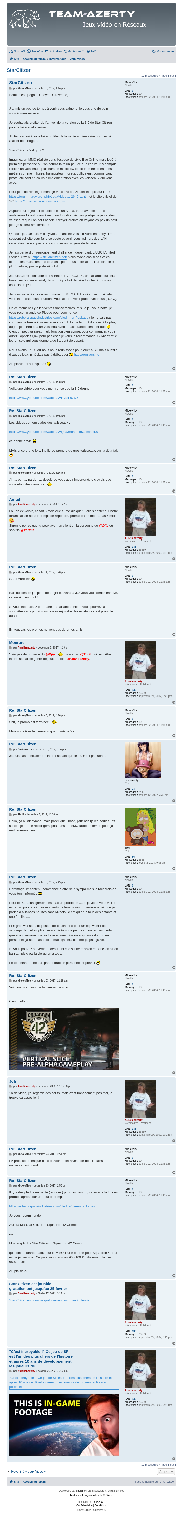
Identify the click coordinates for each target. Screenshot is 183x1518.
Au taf (14, 499)
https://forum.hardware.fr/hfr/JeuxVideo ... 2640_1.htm (48, 196)
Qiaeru (109, 1495)
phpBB (80, 1490)
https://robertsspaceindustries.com (40, 201)
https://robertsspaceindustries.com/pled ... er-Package (48, 317)
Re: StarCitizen (22, 377)
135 (134, 546)
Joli (12, 1081)
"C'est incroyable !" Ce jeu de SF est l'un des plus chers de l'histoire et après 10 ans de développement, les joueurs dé (41, 1358)
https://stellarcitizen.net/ (49, 257)
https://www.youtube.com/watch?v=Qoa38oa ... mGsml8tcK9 (53, 432)
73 (133, 788)
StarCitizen (19, 70)
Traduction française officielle (86, 1495)
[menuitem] (17, 51)
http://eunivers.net (87, 354)
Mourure (16, 642)
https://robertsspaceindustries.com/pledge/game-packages (52, 1206)
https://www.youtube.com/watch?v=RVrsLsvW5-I (44, 398)
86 (133, 856)
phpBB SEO (100, 1501)
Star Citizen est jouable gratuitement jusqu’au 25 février (38, 1286)
